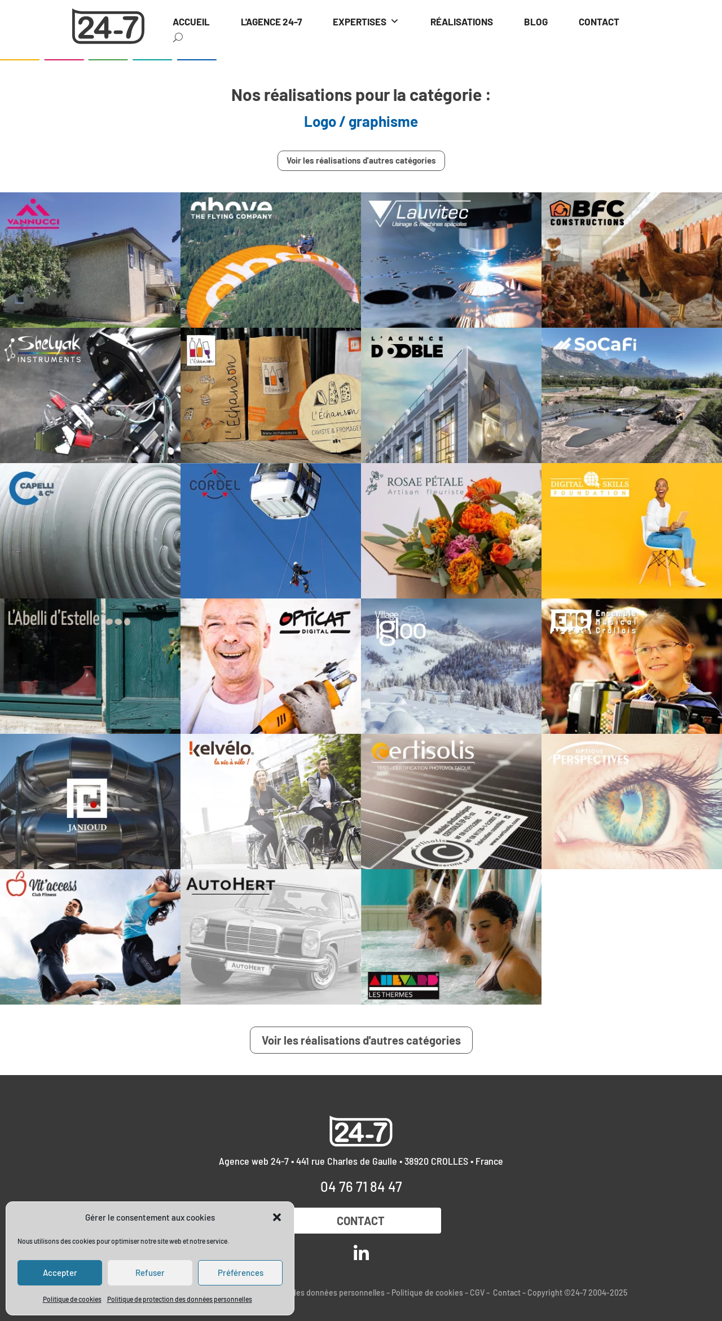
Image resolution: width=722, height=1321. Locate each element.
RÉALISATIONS (461, 21)
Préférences (240, 1272)
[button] (277, 1217)
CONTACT (599, 21)
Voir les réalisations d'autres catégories (361, 160)
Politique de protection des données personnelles (179, 1299)
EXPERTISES (366, 21)
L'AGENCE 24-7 (271, 21)
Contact (361, 1220)
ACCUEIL (191, 21)
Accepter (60, 1272)
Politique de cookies (72, 1299)
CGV (477, 1292)
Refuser (150, 1272)
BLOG (536, 21)
